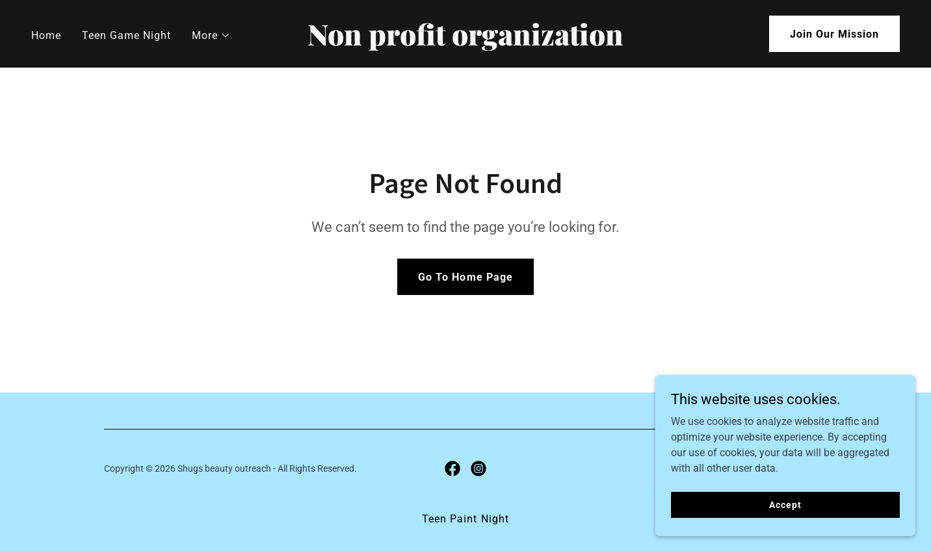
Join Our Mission (834, 34)
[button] (211, 36)
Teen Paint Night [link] (465, 519)
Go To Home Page (465, 277)
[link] (465, 42)
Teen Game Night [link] (126, 35)
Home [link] (46, 35)
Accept (785, 504)
